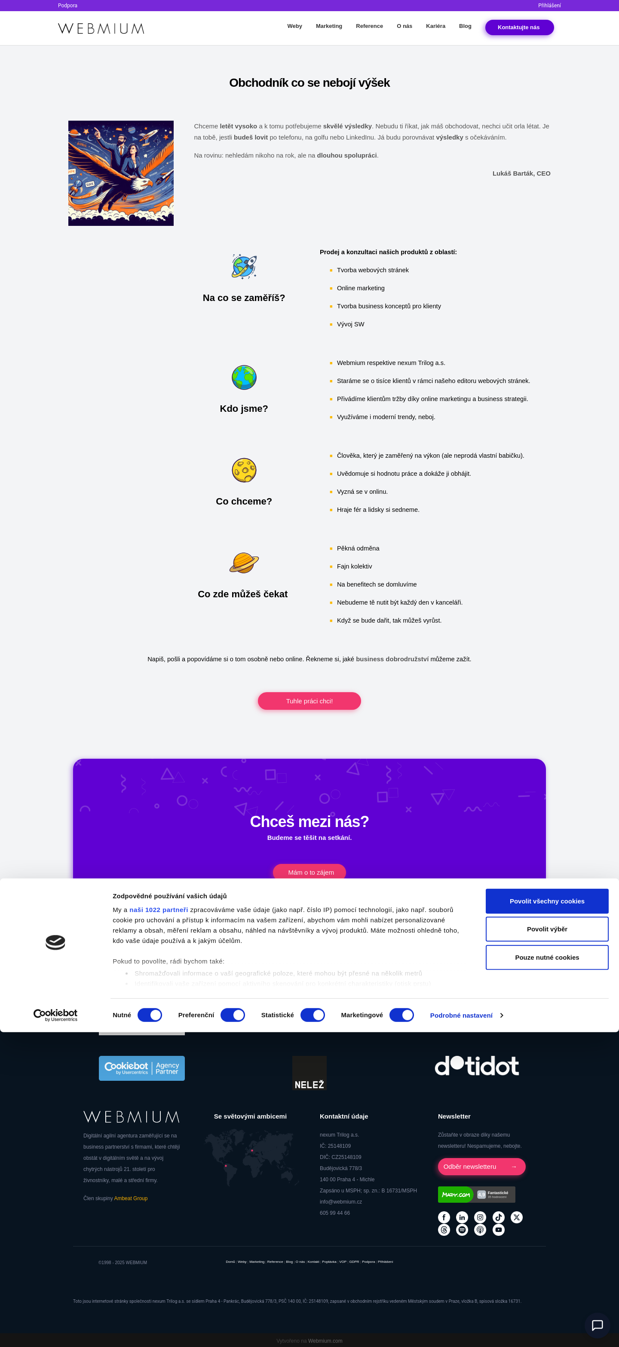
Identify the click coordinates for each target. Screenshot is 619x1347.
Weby (294, 26)
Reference (369, 26)
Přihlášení (549, 6)
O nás (404, 26)
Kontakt (519, 27)
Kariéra (435, 26)
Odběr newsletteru (473, 1165)
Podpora (67, 6)
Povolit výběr (547, 1243)
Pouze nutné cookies (547, 1272)
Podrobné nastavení (461, 1330)
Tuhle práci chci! (309, 701)
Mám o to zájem (313, 872)
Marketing (329, 26)
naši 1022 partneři (158, 1224)
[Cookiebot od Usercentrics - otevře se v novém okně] (55, 1330)
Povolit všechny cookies (547, 1215)
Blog (465, 26)
